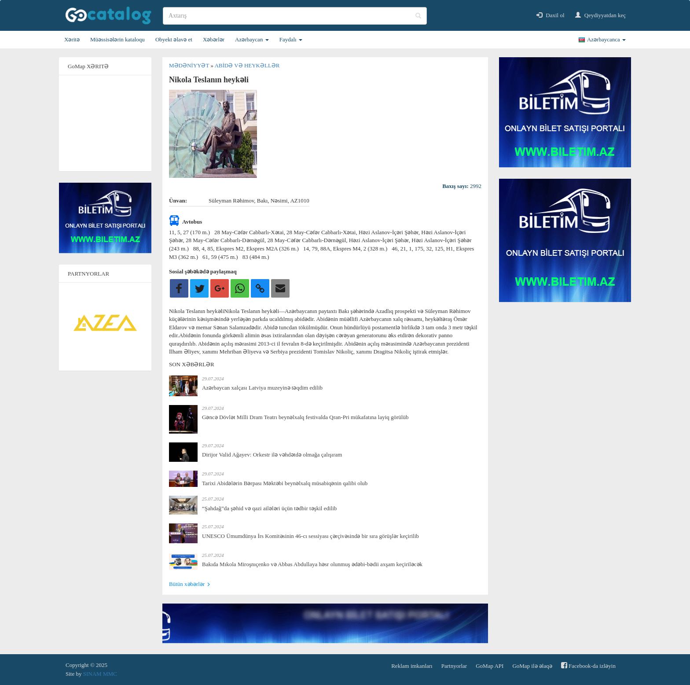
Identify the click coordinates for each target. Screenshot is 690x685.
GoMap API (489, 666)
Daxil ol (550, 15)
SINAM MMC (100, 673)
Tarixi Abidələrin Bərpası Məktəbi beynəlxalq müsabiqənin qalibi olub (284, 483)
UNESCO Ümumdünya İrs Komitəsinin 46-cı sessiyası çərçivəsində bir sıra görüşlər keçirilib (310, 536)
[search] (295, 16)
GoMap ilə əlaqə (532, 666)
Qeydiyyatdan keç (600, 15)
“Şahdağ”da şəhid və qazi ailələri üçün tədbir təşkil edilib (269, 508)
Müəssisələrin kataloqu (117, 39)
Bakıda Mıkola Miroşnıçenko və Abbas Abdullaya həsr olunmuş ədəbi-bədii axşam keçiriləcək (312, 564)
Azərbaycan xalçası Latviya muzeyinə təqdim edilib (262, 387)
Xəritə (72, 39)
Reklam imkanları (412, 666)
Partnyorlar (454, 666)
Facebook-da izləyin (588, 665)
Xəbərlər (213, 39)
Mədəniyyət (189, 65)
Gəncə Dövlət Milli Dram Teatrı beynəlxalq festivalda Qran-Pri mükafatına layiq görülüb (305, 417)
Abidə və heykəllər (246, 65)
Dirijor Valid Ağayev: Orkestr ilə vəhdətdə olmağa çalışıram (272, 454)
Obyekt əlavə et (173, 39)
